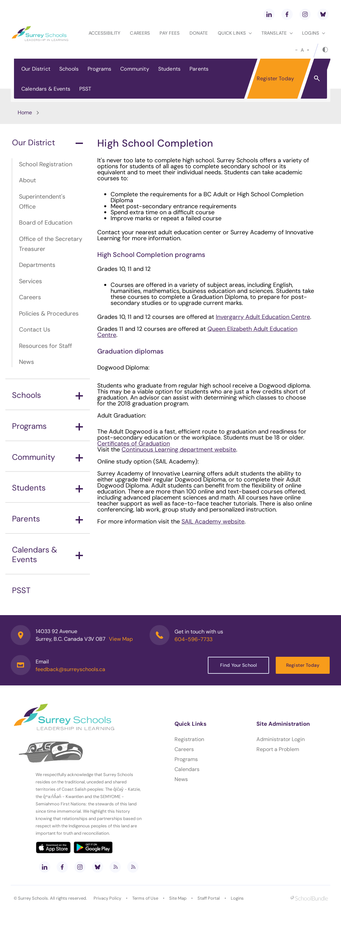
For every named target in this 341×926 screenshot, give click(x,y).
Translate (277, 33)
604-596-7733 (193, 639)
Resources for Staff (45, 346)
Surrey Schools (33, 898)
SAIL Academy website (212, 521)
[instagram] (305, 14)
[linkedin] (269, 14)
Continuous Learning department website (179, 450)
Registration (189, 739)
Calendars (186, 769)
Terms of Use (145, 898)
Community (134, 68)
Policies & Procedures (49, 314)
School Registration (45, 164)
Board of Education (45, 223)
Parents (198, 68)
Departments (37, 265)
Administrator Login (280, 739)
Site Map (177, 898)
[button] (317, 78)
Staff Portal (208, 898)
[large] (308, 50)
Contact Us (34, 330)
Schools (69, 68)
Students (169, 68)
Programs (99, 68)
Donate (198, 33)
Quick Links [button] (235, 33)
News (26, 362)
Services (30, 281)
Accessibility (105, 33)
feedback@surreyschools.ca (70, 669)
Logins (237, 898)
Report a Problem (277, 749)
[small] (296, 50)
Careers (140, 33)
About (27, 180)
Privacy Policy (107, 898)
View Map (121, 638)
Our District (35, 68)
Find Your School (238, 665)
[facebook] (287, 14)
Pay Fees (169, 33)
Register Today (275, 78)
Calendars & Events (45, 88)
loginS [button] (313, 33)
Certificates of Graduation (133, 444)
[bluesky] (323, 14)
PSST (85, 88)
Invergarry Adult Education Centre (263, 317)
